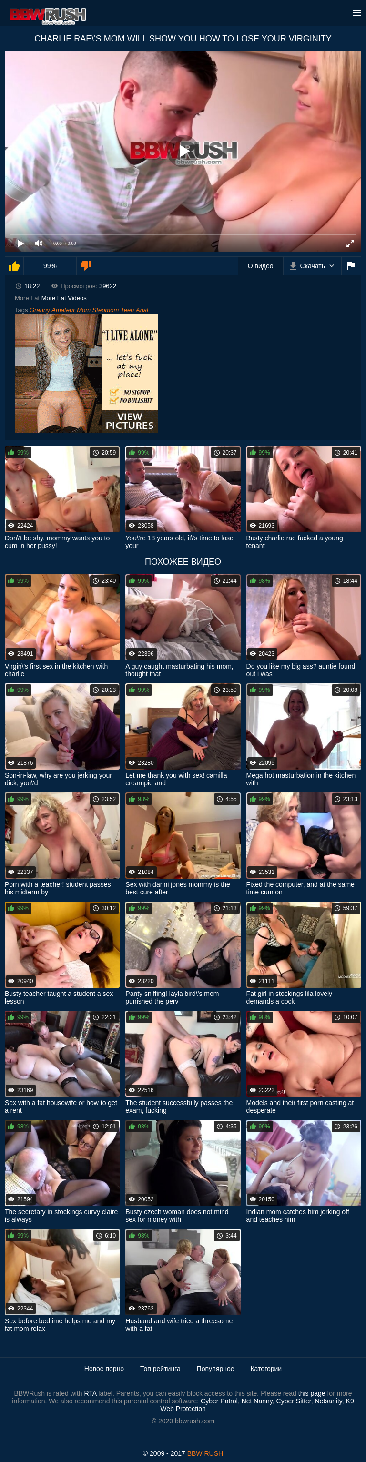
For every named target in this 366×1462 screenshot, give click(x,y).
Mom (84, 310)
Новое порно (104, 1368)
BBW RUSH (205, 1453)
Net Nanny (257, 1401)
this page (311, 1393)
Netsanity (328, 1401)
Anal (142, 310)
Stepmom (105, 310)
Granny (40, 310)
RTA (90, 1393)
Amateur (63, 310)
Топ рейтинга (160, 1368)
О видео (261, 266)
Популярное (215, 1368)
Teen (127, 310)
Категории (266, 1368)
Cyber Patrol (219, 1401)
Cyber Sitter (293, 1401)
